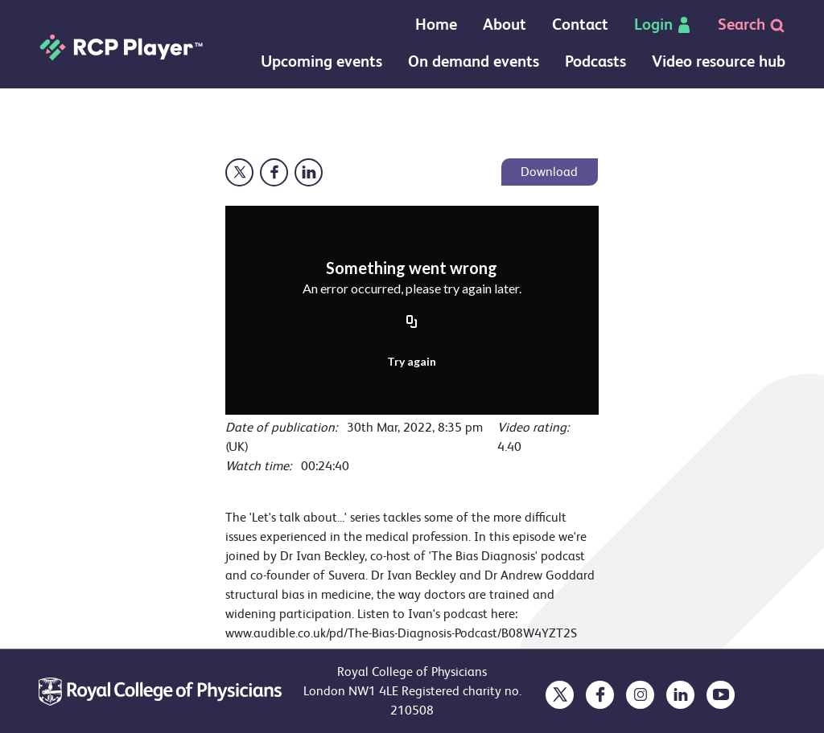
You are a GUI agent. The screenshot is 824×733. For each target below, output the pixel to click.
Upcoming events (321, 61)
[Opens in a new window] (239, 172)
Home (436, 24)
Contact (580, 24)
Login (663, 24)
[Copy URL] (412, 323)
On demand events (473, 61)
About (504, 24)
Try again (411, 361)
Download (549, 171)
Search (751, 24)
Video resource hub (718, 61)
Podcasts (595, 61)
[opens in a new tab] (560, 695)
